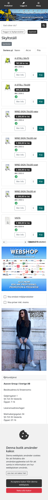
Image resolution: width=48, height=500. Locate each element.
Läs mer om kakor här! (16, 473)
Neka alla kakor (24, 490)
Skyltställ (32, 32)
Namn (17, 50)
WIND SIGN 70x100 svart (26, 165)
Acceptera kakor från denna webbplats (24, 483)
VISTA (17, 218)
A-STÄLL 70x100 (22, 85)
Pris (39, 50)
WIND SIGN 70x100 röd (25, 138)
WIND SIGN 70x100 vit (25, 191)
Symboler (7, 44)
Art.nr (28, 50)
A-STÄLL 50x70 (22, 58)
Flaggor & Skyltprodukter (13, 32)
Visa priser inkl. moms (18, 302)
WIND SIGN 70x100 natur (26, 111)
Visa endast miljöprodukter (20, 296)
